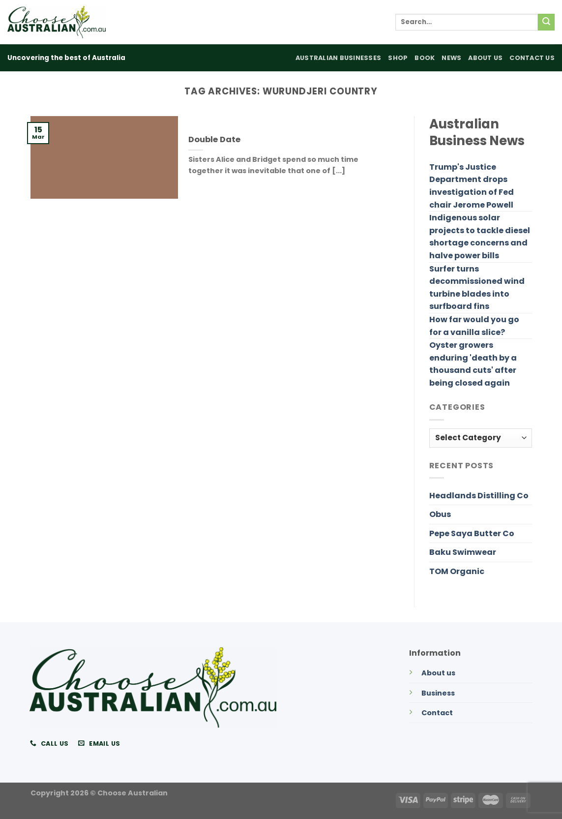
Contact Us (532, 58)
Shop (398, 58)
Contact (437, 713)
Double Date (214, 139)
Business (438, 693)
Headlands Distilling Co (479, 495)
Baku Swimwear (462, 552)
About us (438, 673)
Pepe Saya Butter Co (471, 533)
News (451, 58)
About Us (485, 58)
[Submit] (546, 22)
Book (424, 58)
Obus (440, 514)
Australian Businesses (338, 58)
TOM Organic (456, 571)
